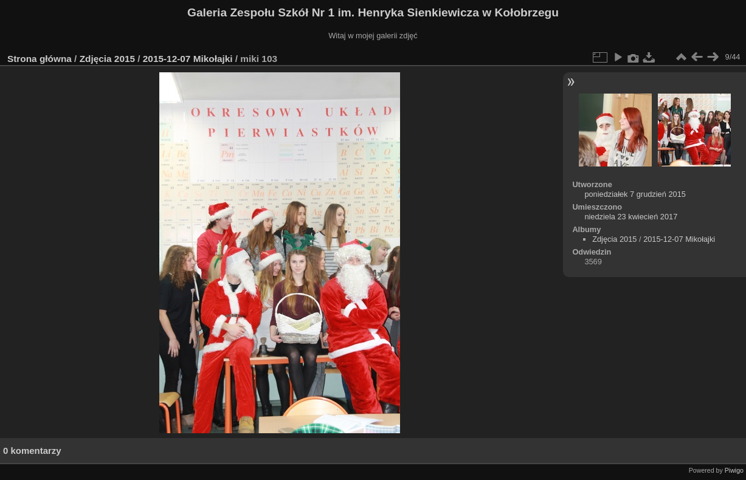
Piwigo (734, 470)
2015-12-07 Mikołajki (188, 58)
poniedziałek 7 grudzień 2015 (635, 194)
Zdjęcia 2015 (107, 58)
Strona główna (39, 58)
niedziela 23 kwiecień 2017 (630, 216)
